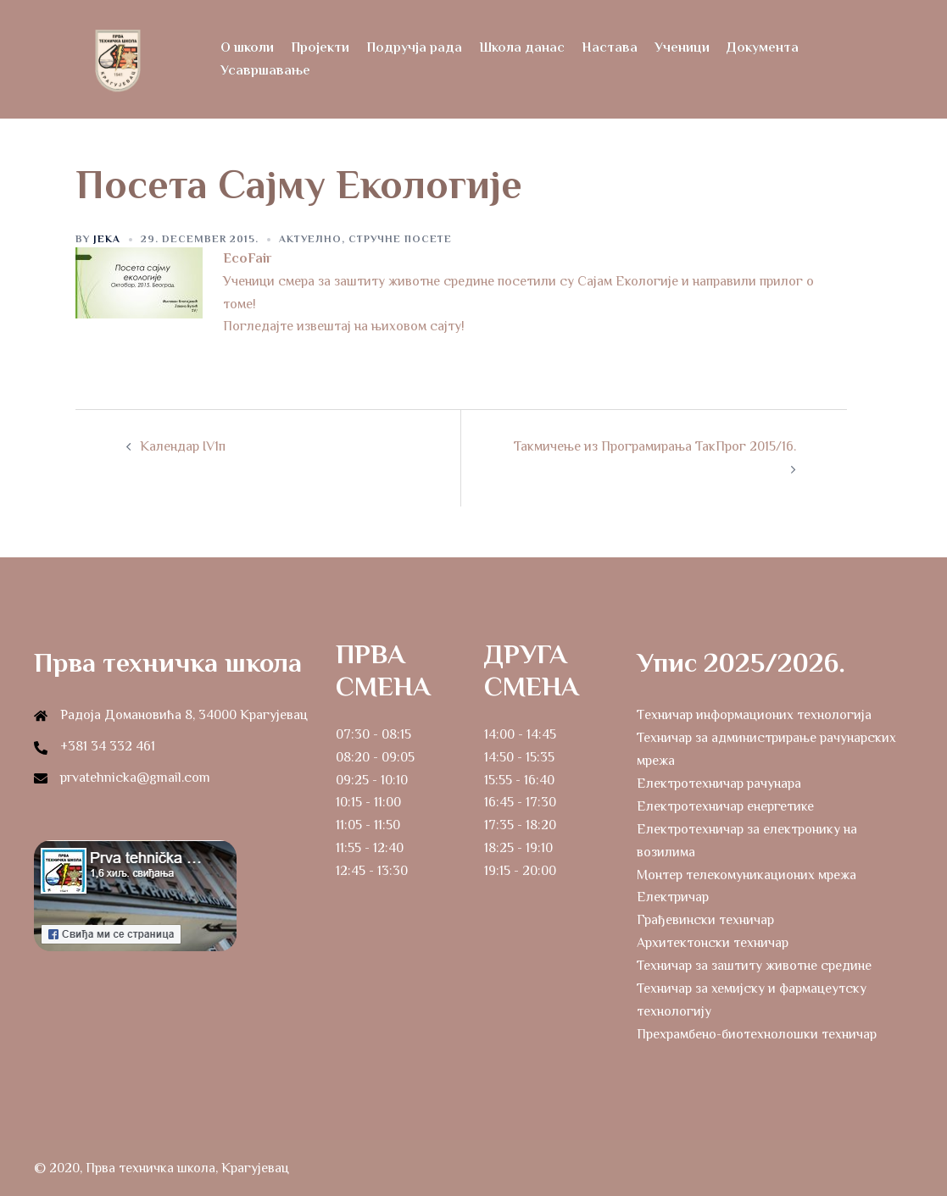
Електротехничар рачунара (719, 783)
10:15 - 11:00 (368, 802)
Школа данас (522, 47)
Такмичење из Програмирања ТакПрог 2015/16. (655, 446)
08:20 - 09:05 (375, 757)
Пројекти (320, 47)
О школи (247, 47)
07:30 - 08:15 (373, 734)
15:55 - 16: (511, 780)
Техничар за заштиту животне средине (754, 965)
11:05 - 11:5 (364, 825)
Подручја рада (414, 47)
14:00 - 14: (513, 734)
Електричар (673, 897)
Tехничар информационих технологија (754, 715)
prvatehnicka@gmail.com (135, 777)
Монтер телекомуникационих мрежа (746, 875)
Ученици (682, 47)
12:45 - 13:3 (368, 870)
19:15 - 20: (512, 870)
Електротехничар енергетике (725, 806)
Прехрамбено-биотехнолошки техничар (757, 1034)
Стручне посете (400, 239)
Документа (763, 47)
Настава (610, 47)
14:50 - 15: (512, 757)
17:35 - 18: (512, 825)
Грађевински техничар (705, 919)
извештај (325, 326)
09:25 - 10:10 (372, 780)
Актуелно (310, 239)
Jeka (106, 239)
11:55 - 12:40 (370, 847)
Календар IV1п (183, 446)
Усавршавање (265, 70)
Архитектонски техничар (712, 942)
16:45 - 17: (512, 802)
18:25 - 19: (512, 847)
